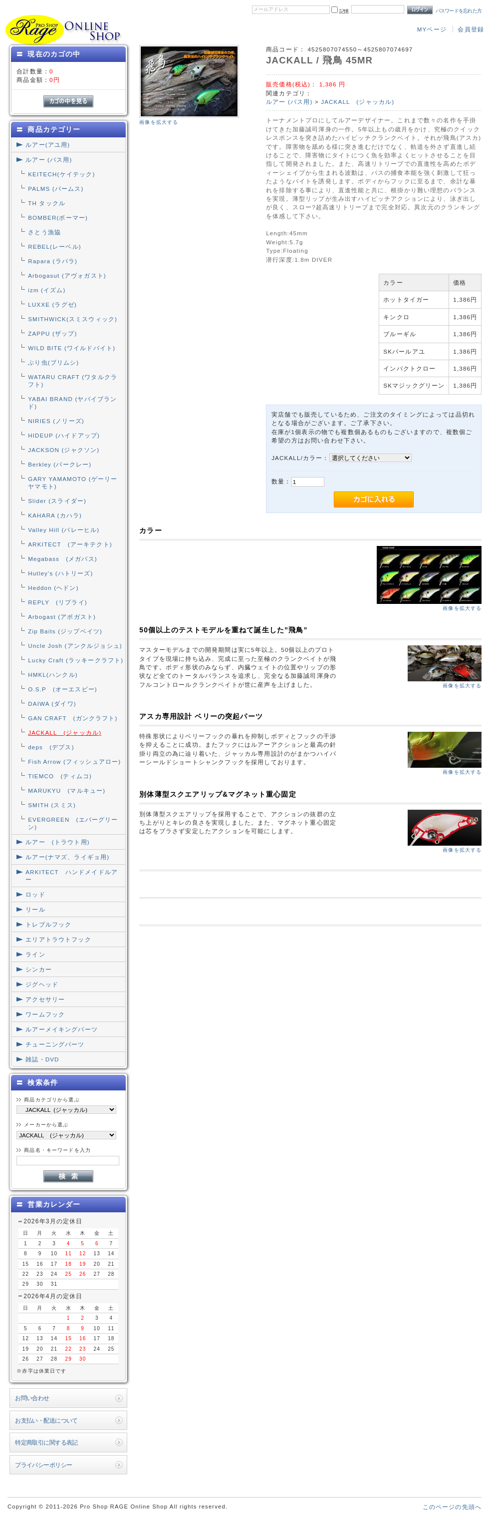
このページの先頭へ (452, 1507)
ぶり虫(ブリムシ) (53, 362)
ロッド (35, 894)
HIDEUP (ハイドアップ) (64, 435)
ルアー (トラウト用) (57, 842)
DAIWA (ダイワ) (52, 703)
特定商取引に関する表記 (46, 1442)
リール (35, 909)
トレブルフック (48, 924)
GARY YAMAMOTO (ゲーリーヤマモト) (72, 483)
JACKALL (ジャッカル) (64, 732)
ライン (35, 954)
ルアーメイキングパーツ (61, 1029)
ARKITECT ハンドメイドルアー (71, 876)
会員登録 (471, 29)
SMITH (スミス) (52, 805)
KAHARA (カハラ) (55, 515)
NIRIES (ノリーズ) (56, 421)
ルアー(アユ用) (47, 144)
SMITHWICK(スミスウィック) (72, 319)
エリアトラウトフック (58, 939)
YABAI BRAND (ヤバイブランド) (72, 403)
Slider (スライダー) (57, 501)
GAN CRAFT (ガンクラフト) (72, 718)
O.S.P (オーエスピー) (62, 689)
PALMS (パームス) (55, 188)
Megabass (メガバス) (62, 558)
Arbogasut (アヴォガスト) (67, 275)
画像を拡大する (158, 122)
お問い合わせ (32, 1398)
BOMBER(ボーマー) (58, 217)
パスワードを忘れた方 (459, 10)
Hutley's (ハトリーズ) (60, 573)
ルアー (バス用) (48, 159)
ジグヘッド (41, 984)
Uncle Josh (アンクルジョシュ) (75, 645)
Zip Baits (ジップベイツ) (65, 631)
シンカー (38, 969)
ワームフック (45, 1014)
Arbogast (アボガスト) (62, 616)
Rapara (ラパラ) (52, 261)
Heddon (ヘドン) (53, 587)
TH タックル (46, 203)
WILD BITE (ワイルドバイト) (71, 348)
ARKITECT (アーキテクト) (70, 544)
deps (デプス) (51, 747)
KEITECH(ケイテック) (61, 174)
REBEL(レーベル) (54, 246)
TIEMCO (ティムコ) (60, 776)
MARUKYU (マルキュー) (66, 790)
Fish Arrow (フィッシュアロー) (74, 761)
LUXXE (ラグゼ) (52, 304)
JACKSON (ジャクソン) (63, 450)
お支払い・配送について (46, 1420)
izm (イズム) (46, 290)
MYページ (432, 29)
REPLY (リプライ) (57, 602)
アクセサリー (45, 999)
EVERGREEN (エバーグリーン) (73, 823)
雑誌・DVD (42, 1059)
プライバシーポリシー (43, 1465)
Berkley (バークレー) (59, 464)
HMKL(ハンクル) (53, 674)
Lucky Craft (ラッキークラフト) (75, 660)
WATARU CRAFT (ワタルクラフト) (72, 381)
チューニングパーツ (54, 1044)
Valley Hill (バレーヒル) (63, 529)
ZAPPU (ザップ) (52, 333)
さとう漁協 (44, 232)
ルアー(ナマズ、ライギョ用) (67, 857)
